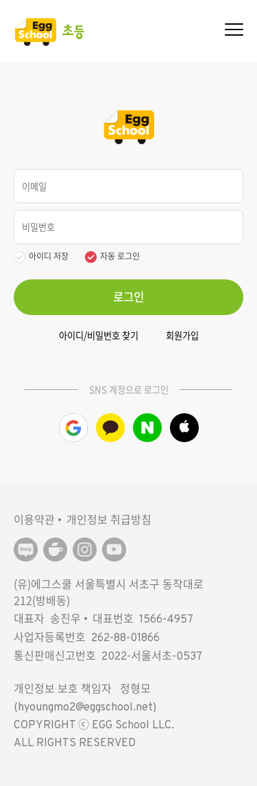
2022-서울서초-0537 (151, 657)
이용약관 (34, 519)
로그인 (128, 296)
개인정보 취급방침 (108, 519)
